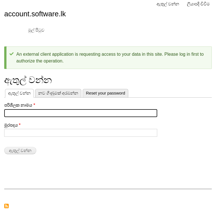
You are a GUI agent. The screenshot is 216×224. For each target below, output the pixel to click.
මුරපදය (11, 125)
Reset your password (105, 93)
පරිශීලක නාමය (18, 105)
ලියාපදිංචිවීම (198, 4)
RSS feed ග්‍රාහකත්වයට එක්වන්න (6, 206)
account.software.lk (35, 14)
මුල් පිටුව (36, 30)
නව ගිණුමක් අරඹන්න (58, 93)
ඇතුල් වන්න (168, 4)
